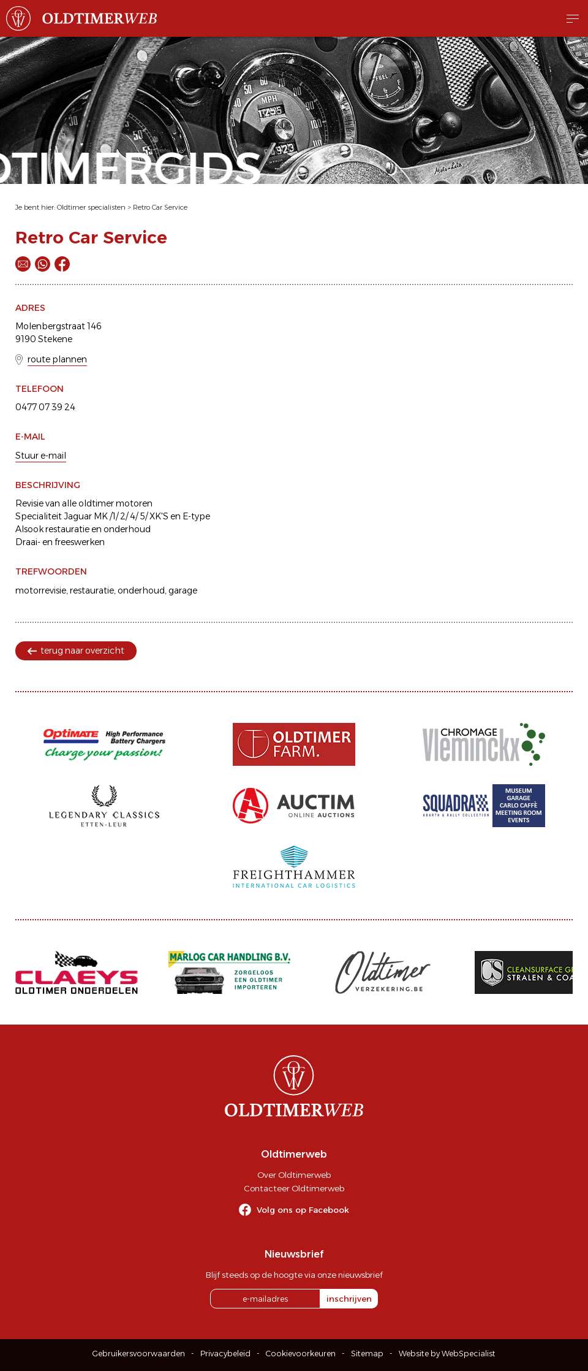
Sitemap (367, 1353)
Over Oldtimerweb (294, 1175)
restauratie (92, 590)
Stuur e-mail (40, 455)
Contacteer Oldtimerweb (294, 1188)
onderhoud (141, 590)
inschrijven (349, 1299)
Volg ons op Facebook (303, 1210)
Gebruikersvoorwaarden (138, 1353)
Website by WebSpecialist (447, 1353)
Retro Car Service (160, 207)
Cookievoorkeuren (301, 1353)
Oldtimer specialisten (91, 207)
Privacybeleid (225, 1353)
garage (182, 590)
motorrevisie (40, 590)
